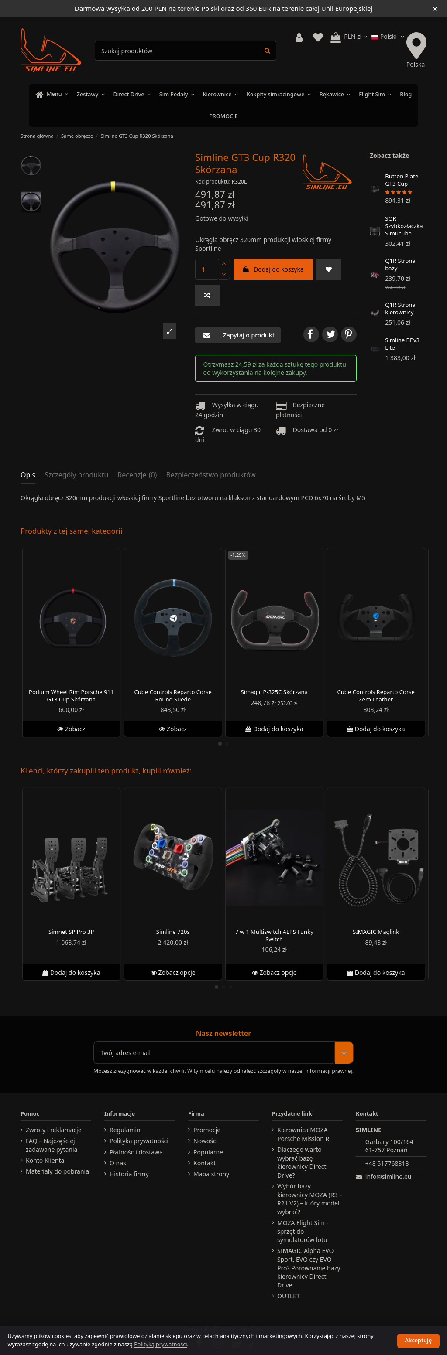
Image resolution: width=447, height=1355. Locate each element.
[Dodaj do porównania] (207, 295)
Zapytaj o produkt (238, 335)
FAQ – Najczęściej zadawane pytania (51, 1145)
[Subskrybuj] (344, 1053)
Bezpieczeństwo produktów (211, 475)
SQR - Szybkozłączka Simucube (404, 225)
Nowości (205, 1141)
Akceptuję (418, 1340)
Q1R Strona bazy (400, 264)
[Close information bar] (435, 8)
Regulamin (125, 1130)
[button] (169, 331)
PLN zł (355, 36)
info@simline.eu (388, 1176)
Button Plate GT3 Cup (401, 180)
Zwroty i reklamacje (54, 1130)
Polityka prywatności (139, 1141)
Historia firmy (129, 1174)
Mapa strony (211, 1174)
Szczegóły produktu (76, 475)
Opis (28, 475)
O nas (118, 1163)
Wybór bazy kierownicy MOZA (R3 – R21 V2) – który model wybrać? (309, 1199)
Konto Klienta (45, 1160)
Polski (388, 36)
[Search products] (267, 50)
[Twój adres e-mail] (214, 1053)
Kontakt (204, 1163)
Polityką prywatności (160, 1344)
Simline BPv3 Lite (402, 344)
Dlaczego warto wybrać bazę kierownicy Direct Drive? (301, 1162)
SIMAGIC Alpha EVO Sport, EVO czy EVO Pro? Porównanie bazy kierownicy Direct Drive (308, 1267)
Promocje (206, 1130)
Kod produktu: (212, 181)
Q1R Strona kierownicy (400, 308)
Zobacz (71, 729)
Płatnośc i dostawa (136, 1152)
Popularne (208, 1152)
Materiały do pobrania (57, 1171)
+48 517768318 (387, 1163)
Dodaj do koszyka (273, 269)
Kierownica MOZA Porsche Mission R (303, 1134)
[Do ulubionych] (328, 269)
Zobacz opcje (172, 972)
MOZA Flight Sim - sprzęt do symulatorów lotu (302, 1231)
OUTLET (288, 1296)
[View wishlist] (318, 37)
